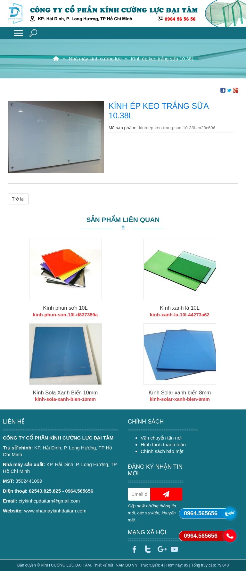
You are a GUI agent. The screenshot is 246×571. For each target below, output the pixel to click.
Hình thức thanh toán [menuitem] (163, 444)
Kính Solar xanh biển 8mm (180, 392)
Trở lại (18, 199)
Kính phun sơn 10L (65, 308)
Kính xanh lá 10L (180, 308)
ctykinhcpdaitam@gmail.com (49, 501)
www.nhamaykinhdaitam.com (55, 510)
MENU (19, 33)
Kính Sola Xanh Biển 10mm (65, 392)
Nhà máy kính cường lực (95, 58)
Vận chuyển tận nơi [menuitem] (161, 437)
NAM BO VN (126, 565)
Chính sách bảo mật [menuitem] (162, 451)
